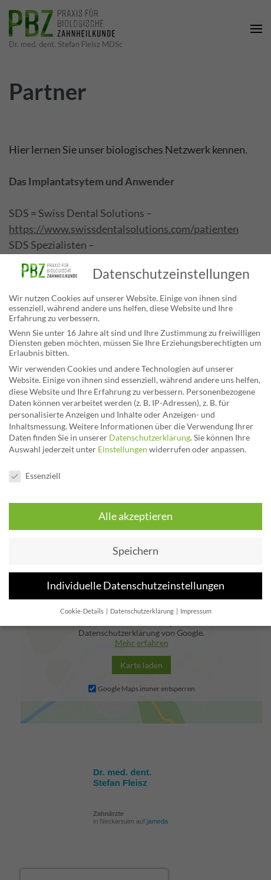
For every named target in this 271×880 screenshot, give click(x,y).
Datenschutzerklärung (149, 437)
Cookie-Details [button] (82, 611)
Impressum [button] (195, 611)
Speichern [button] (135, 551)
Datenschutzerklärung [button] (142, 611)
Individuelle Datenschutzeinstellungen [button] (135, 585)
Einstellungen (122, 449)
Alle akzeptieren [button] (135, 516)
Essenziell (35, 476)
